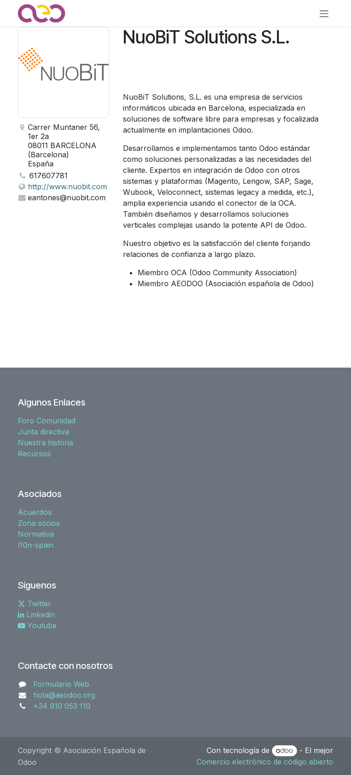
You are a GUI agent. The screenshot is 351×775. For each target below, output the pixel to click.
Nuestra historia (45, 442)
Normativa (36, 534)
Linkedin (36, 614)
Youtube (37, 625)
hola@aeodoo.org (64, 695)
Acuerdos (35, 512)
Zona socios (39, 523)
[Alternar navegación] (324, 13)
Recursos (34, 453)
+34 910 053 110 (61, 706)
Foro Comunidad (46, 420)
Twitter (34, 603)
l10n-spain (35, 545)
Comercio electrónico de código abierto (265, 761)
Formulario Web (61, 684)
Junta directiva (43, 431)
